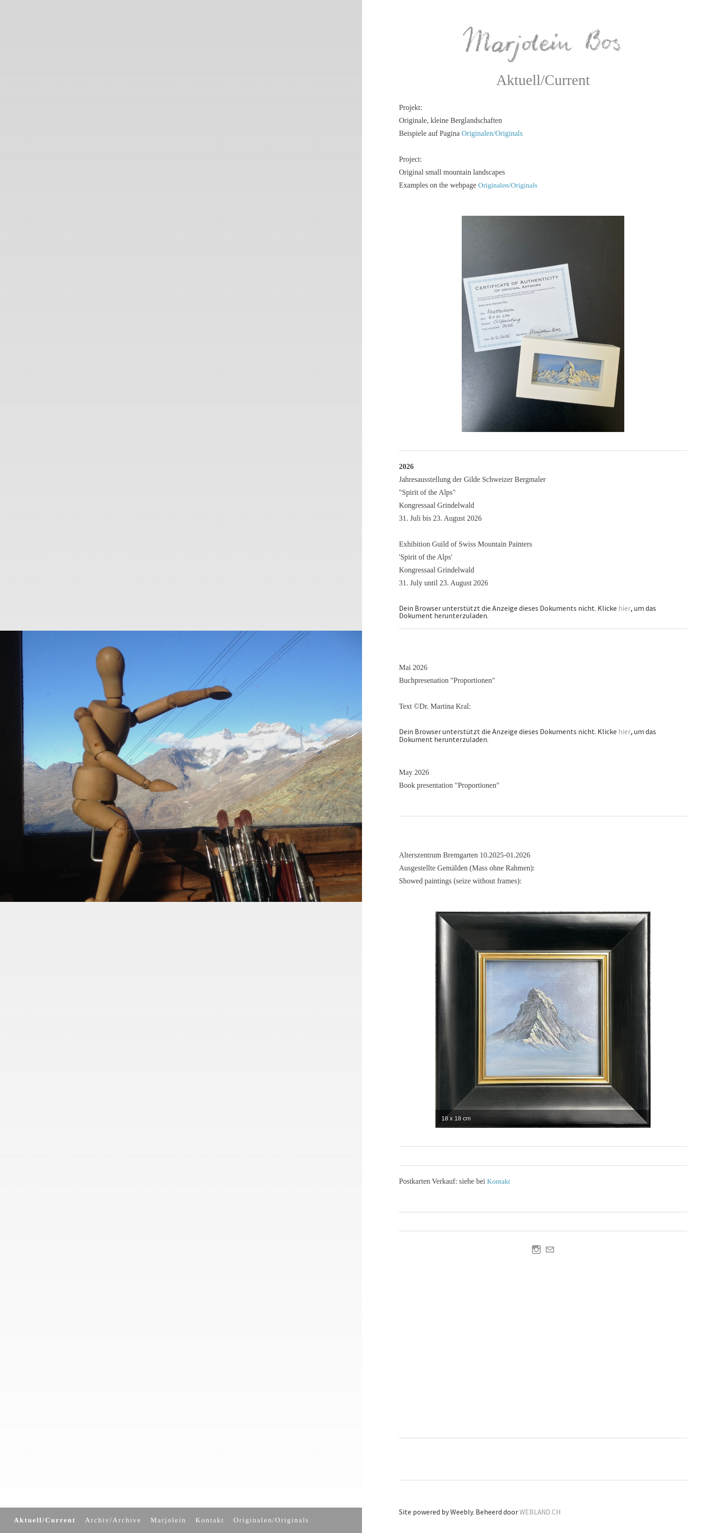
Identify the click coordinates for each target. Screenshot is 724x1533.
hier (624, 607)
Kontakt (209, 1520)
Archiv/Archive (113, 1520)
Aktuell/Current (45, 1520)
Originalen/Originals (271, 1520)
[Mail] (550, 1248)
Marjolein (168, 1520)
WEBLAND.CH (540, 1510)
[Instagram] (536, 1248)
